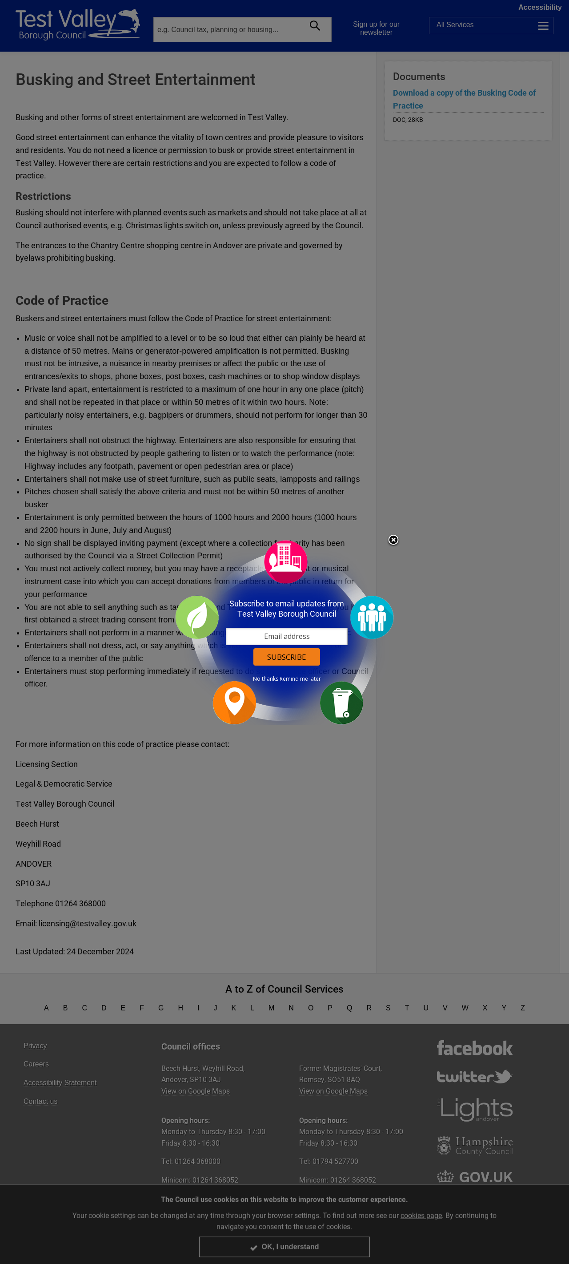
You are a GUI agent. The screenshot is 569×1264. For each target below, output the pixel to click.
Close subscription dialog (393, 540)
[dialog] (284, 632)
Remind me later (300, 678)
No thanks (265, 678)
